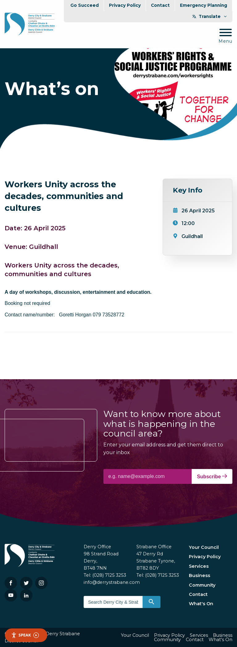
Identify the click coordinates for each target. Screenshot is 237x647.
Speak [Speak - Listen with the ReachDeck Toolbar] (25, 635)
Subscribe (212, 476)
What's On (201, 603)
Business (199, 575)
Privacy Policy (125, 5)
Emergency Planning (203, 5)
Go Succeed (84, 5)
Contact (160, 5)
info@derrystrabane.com (112, 582)
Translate (209, 16)
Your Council (204, 547)
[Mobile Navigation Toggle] (225, 36)
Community (202, 585)
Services (199, 566)
